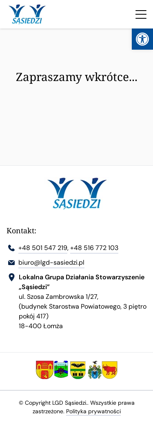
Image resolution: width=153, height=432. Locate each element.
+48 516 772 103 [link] (94, 247)
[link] (142, 39)
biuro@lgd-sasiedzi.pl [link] (51, 262)
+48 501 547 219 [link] (42, 247)
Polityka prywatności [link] (93, 411)
